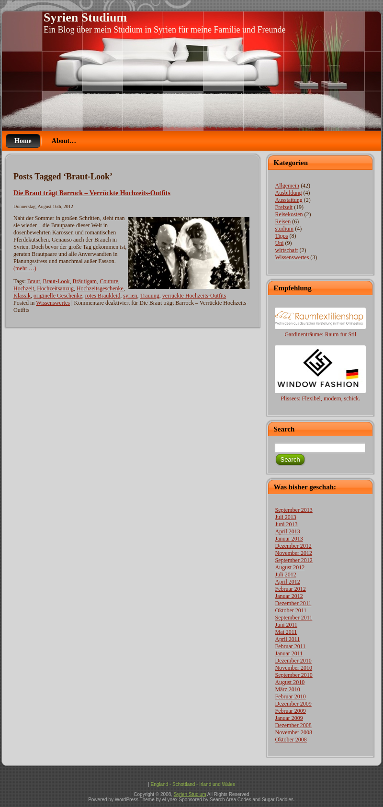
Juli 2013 (285, 517)
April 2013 (287, 531)
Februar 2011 (290, 646)
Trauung (149, 295)
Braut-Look (56, 281)
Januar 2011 (289, 653)
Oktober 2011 (290, 610)
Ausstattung (288, 200)
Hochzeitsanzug (55, 288)
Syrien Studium (85, 17)
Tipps (281, 235)
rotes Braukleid (103, 295)
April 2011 (287, 639)
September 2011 (293, 617)
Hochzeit (23, 288)
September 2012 (293, 560)
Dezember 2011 (293, 603)
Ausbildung (288, 192)
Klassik (22, 295)
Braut (33, 281)
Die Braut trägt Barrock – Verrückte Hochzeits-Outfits (91, 193)
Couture (109, 281)
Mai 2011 (286, 632)
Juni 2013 (286, 524)
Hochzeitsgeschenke (100, 288)
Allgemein (287, 185)
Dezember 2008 (293, 725)
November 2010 (293, 667)
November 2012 (293, 553)
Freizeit (284, 207)
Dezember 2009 (293, 703)
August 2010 (289, 682)
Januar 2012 (289, 596)
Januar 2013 (289, 538)
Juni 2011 (286, 624)
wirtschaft (286, 250)
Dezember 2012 (293, 545)
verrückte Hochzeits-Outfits (194, 295)
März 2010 (287, 689)
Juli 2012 (285, 574)
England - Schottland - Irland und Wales (192, 784)
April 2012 (287, 581)
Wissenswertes (53, 302)
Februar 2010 (290, 696)
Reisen (283, 221)
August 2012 (289, 567)
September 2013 (293, 510)
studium (284, 228)
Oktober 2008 (290, 739)
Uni (279, 243)
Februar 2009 (290, 711)
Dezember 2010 (293, 660)
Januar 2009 (289, 718)
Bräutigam (85, 281)
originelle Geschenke (58, 295)
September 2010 (293, 675)
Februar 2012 (290, 589)
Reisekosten (289, 214)
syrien (130, 295)
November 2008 (293, 732)
